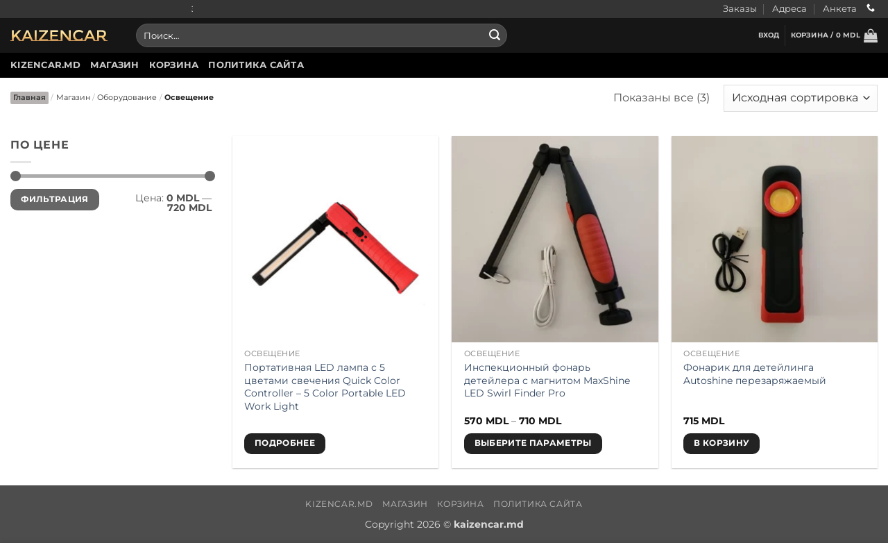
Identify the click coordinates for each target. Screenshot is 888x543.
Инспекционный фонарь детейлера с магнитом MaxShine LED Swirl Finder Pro (547, 380)
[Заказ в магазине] (801, 98)
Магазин (114, 65)
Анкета (840, 8)
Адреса (789, 8)
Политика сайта (256, 65)
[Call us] (870, 8)
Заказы (740, 8)
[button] (769, 35)
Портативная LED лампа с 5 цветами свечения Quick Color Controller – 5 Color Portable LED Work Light (325, 386)
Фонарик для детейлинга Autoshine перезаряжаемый (754, 374)
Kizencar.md (45, 65)
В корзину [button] (721, 443)
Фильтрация (55, 199)
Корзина (174, 65)
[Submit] (494, 35)
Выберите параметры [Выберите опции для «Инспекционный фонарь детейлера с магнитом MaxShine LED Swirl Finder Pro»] (533, 443)
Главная (29, 97)
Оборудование (127, 97)
